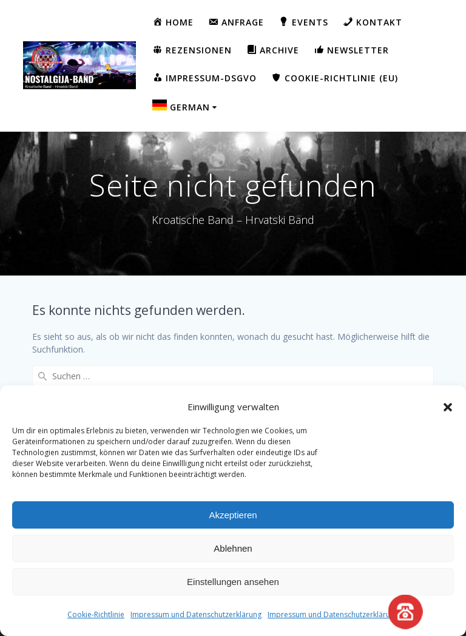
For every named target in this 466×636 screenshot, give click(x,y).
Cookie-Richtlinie (95, 614)
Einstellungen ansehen (233, 582)
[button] (448, 407)
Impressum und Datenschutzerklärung (196, 614)
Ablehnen (233, 548)
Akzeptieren (233, 515)
